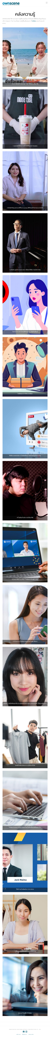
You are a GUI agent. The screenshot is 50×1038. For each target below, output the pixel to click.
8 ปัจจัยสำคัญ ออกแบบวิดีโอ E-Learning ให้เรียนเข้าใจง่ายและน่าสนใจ (25, 208)
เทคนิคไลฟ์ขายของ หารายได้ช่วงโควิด (25, 765)
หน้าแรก (19, 1034)
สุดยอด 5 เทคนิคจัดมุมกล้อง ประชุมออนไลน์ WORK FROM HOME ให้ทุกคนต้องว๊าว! (25, 703)
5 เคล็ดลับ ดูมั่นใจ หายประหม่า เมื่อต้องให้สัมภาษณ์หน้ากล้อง (25, 269)
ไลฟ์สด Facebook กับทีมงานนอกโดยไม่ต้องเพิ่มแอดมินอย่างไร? (25, 827)
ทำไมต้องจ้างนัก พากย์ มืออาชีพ (25, 517)
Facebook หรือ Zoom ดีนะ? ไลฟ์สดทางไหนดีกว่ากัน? (25, 579)
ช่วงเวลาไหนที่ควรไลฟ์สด (25, 1013)
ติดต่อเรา (24, 1034)
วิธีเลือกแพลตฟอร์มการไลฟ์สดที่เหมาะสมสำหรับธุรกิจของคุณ (25, 455)
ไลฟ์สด (34, 21)
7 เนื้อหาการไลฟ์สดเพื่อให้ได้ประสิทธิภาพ (25, 951)
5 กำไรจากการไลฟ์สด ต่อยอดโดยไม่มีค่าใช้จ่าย (25, 641)
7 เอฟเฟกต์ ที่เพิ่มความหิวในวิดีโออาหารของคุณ (25, 146)
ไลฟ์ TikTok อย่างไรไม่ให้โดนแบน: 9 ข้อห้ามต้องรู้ (25, 331)
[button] (47, 3)
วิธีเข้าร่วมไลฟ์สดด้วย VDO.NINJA (25, 889)
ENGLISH (31, 1034)
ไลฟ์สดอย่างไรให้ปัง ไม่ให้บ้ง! (25, 393)
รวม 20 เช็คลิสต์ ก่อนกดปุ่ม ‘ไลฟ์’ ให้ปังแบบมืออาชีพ (25, 84)
